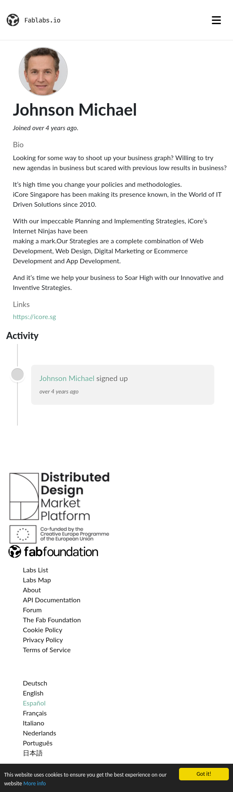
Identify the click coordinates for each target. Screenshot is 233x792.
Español (34, 703)
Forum (32, 610)
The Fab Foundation (52, 620)
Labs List (35, 570)
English (33, 693)
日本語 (33, 753)
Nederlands (39, 733)
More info (34, 783)
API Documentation (52, 600)
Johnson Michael (66, 378)
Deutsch (35, 683)
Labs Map (37, 580)
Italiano (33, 723)
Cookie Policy (42, 630)
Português (37, 743)
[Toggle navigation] (216, 20)
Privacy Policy (43, 640)
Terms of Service (47, 649)
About (32, 590)
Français (35, 713)
